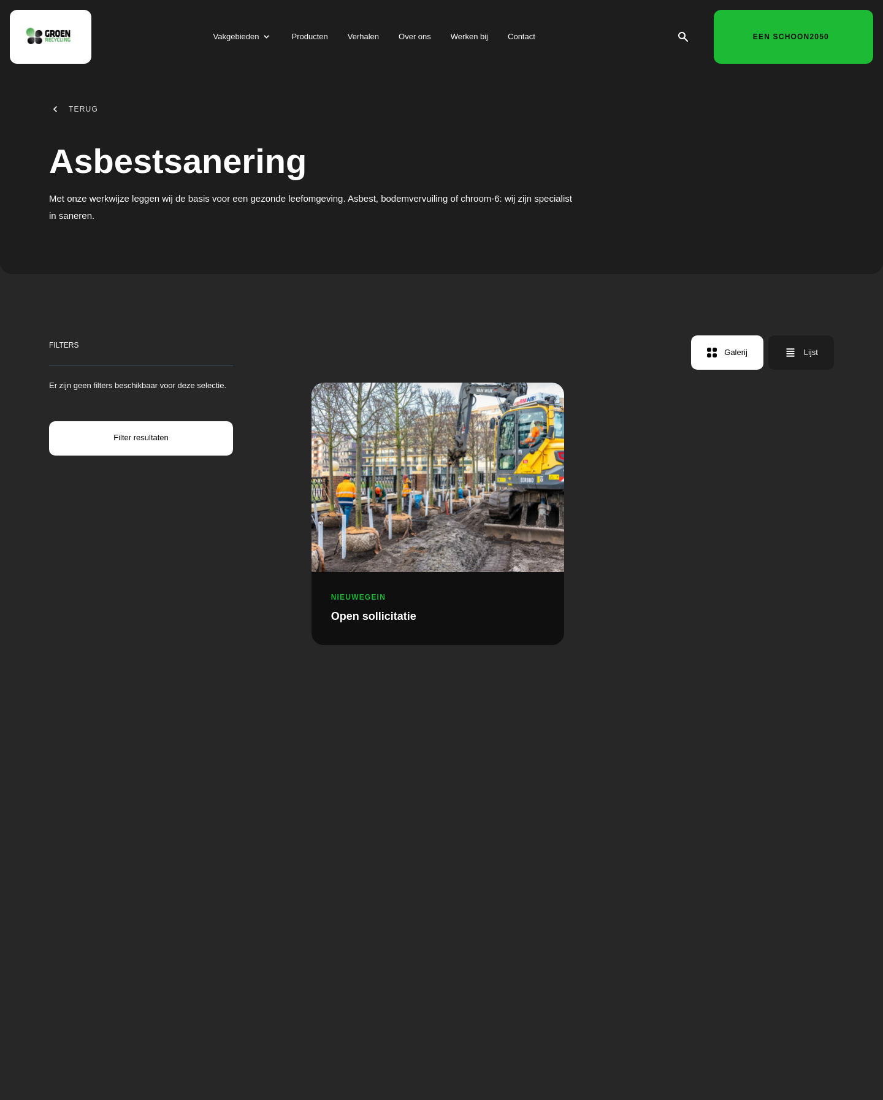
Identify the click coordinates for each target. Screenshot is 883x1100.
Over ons (415, 39)
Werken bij (469, 39)
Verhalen (363, 39)
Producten (309, 39)
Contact (521, 39)
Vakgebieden (236, 39)
